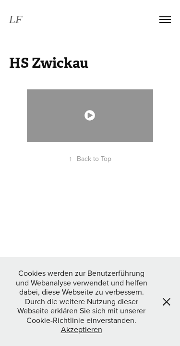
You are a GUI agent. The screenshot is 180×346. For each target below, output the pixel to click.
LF (16, 19)
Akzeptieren (81, 329)
